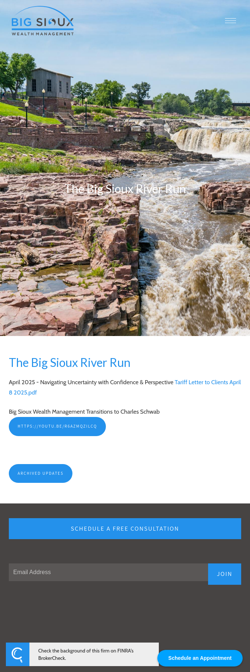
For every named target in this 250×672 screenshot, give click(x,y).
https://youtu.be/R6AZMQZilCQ (57, 426)
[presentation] (65, 608)
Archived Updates (41, 473)
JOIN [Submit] (224, 574)
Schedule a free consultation (125, 528)
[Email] (108, 572)
